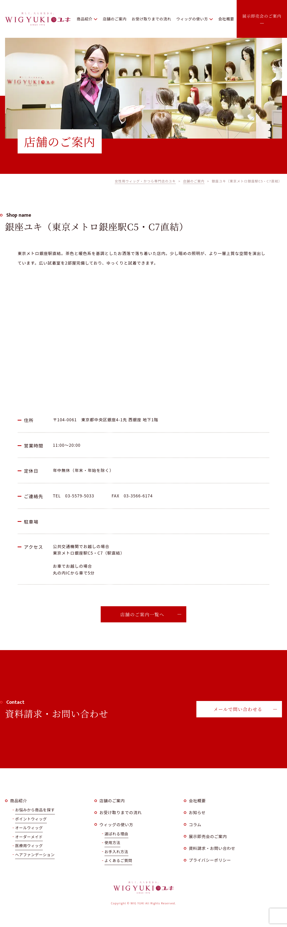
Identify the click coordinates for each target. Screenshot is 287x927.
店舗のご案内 (112, 800)
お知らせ (197, 812)
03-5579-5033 (79, 496)
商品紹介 (18, 800)
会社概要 (197, 800)
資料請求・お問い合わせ (212, 848)
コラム (195, 824)
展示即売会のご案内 (208, 836)
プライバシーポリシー (210, 860)
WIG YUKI (37, 19)
